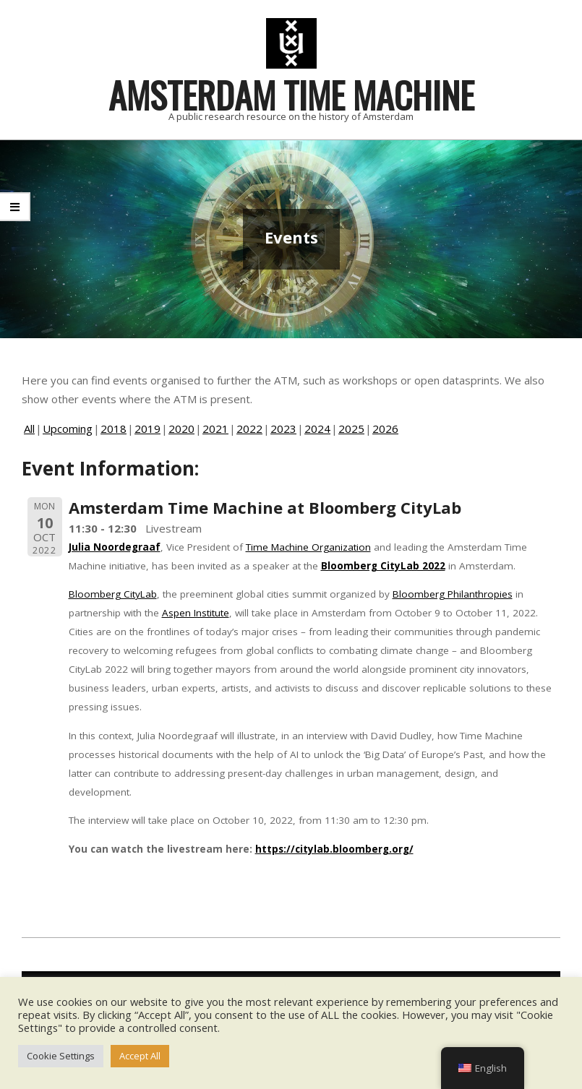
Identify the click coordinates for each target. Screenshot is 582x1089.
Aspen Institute (195, 612)
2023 (283, 428)
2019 (147, 428)
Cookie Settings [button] (61, 1055)
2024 (317, 428)
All (29, 428)
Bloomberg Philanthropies (453, 594)
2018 (113, 428)
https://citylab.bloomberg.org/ (334, 849)
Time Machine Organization (308, 547)
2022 (249, 428)
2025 (351, 428)
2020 (181, 428)
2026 (385, 428)
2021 (215, 428)
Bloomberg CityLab (113, 594)
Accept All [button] (140, 1055)
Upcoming (68, 428)
